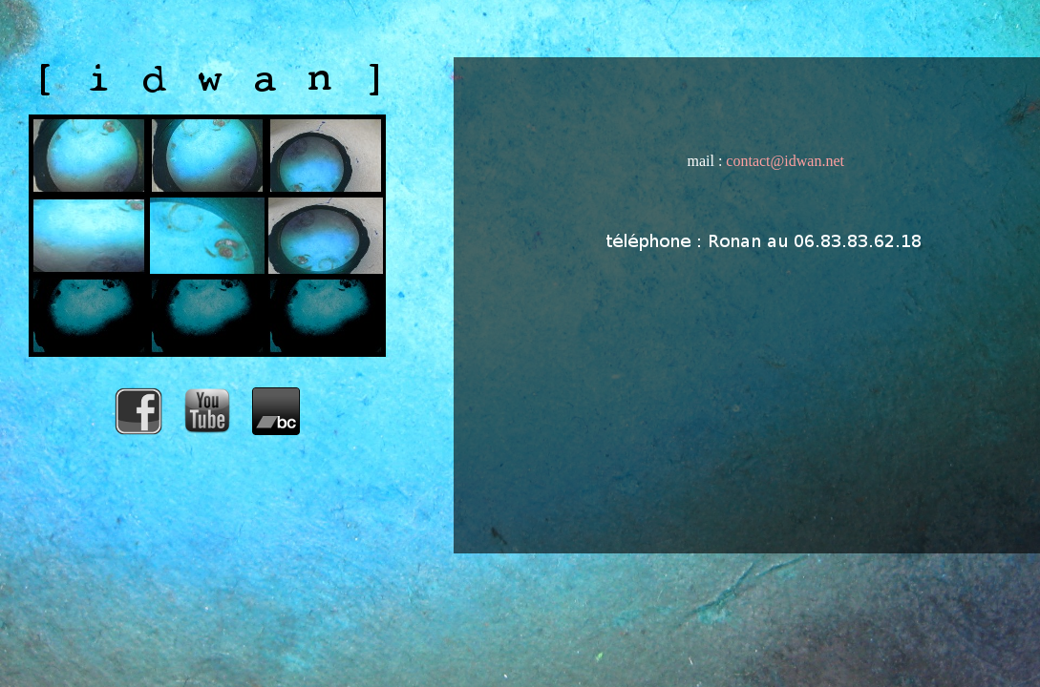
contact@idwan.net (785, 161)
